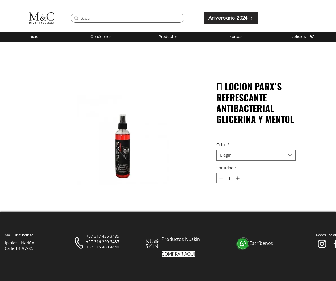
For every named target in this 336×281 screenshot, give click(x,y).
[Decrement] (220, 178)
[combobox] (256, 155)
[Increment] (238, 178)
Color (223, 144)
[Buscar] (126, 18)
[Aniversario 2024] (231, 18)
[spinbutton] (229, 178)
